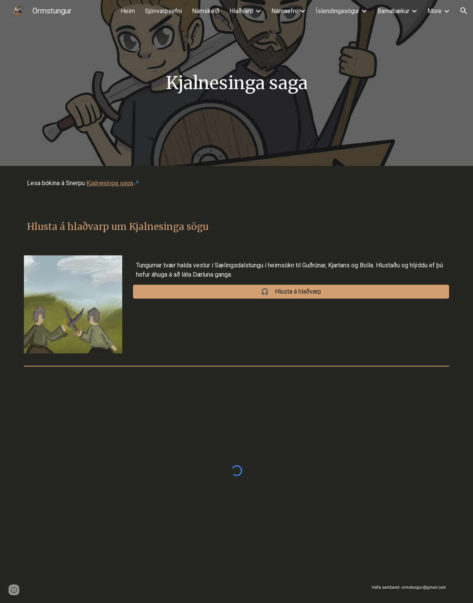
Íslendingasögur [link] (337, 11)
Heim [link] (128, 11)
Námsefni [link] (284, 11)
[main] (237, 83)
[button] (463, 11)
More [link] (435, 11)
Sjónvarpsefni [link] (163, 11)
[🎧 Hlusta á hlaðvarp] (291, 291)
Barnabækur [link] (393, 11)
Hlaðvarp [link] (241, 11)
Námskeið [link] (205, 11)
